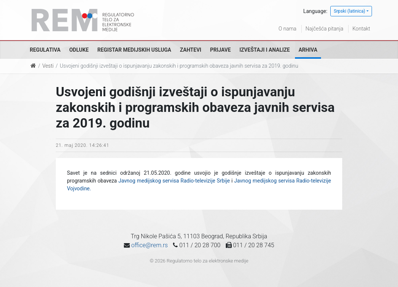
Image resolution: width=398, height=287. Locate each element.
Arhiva (308, 50)
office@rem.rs (149, 245)
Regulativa (45, 50)
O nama (287, 29)
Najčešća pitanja (324, 29)
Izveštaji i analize (265, 50)
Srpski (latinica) (349, 11)
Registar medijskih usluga (134, 50)
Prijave (220, 50)
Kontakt (361, 29)
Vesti (48, 66)
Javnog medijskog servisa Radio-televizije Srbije (174, 181)
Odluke (79, 50)
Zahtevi (190, 50)
